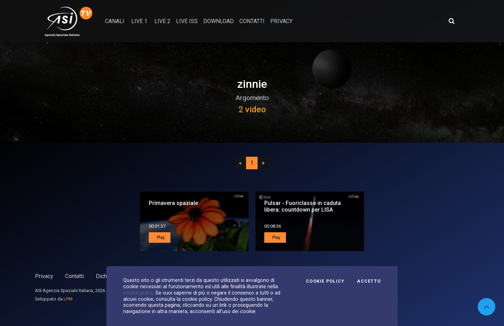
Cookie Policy (325, 281)
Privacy (44, 276)
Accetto (369, 281)
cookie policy (138, 293)
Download (218, 21)
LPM (68, 299)
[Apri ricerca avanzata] (451, 21)
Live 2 (162, 21)
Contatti (74, 276)
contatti (252, 21)
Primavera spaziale (173, 203)
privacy (281, 21)
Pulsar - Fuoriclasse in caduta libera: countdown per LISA (302, 206)
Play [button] (160, 237)
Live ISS (187, 21)
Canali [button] (114, 21)
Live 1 (139, 21)
